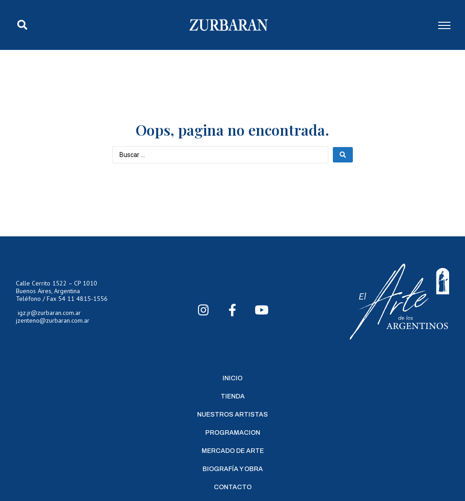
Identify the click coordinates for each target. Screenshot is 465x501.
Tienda (233, 396)
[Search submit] (343, 154)
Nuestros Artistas (232, 414)
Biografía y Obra (233, 469)
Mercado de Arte (233, 450)
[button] (22, 25)
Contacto (233, 487)
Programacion (232, 432)
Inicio (232, 378)
